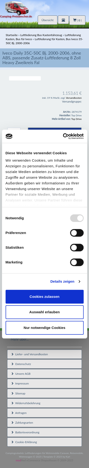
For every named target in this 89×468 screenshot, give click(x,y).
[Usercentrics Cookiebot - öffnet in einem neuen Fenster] (63, 136)
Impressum (20, 383)
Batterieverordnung (25, 432)
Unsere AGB (21, 373)
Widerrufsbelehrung (25, 403)
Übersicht (48, 20)
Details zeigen (62, 281)
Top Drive (76, 118)
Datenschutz (21, 364)
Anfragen (19, 413)
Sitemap (18, 393)
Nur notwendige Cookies (45, 328)
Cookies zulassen (45, 297)
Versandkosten (74, 97)
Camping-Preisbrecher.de (16, 16)
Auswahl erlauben (44, 312)
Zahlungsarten (22, 422)
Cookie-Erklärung (24, 442)
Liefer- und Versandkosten (29, 354)
